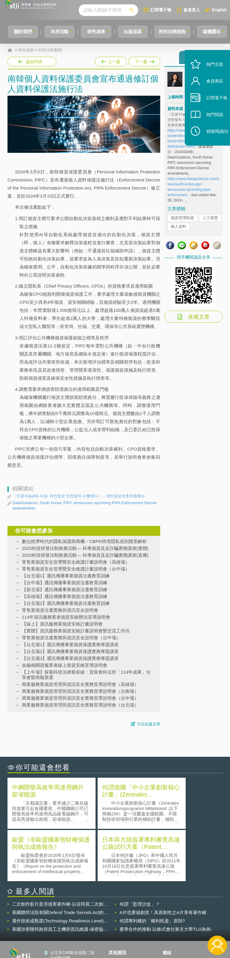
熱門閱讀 (210, 125)
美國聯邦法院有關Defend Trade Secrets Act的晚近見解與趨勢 (60, 859)
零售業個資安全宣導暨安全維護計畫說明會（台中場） (76, 568)
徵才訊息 (120, 916)
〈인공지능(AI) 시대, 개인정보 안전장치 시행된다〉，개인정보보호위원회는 (79, 496)
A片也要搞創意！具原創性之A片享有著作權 (162, 859)
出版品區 (137, 31)
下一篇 (143, 60)
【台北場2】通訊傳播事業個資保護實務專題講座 (70, 651)
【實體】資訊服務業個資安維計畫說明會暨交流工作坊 (76, 630)
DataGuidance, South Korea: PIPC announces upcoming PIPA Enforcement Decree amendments (85, 505)
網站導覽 (120, 933)
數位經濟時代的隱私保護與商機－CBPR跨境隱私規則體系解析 (84, 541)
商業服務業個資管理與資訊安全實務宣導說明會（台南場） (80, 691)
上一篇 (111, 60)
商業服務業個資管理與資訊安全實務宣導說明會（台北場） (80, 704)
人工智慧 (210, 220)
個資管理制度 (182, 220)
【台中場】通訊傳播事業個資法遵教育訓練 (64, 582)
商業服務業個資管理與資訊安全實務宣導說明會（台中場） (80, 698)
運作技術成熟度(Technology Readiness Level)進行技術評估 (60, 867)
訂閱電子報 (171, 9)
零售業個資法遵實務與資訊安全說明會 (60, 610)
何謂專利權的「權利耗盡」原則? (152, 867)
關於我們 (19, 31)
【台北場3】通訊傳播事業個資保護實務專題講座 (70, 658)
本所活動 (59, 31)
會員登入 (202, 9)
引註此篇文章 (148, 724)
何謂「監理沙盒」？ (139, 850)
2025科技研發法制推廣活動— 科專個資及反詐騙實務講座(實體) (85, 548)
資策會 (172, 908)
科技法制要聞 (50, 50)
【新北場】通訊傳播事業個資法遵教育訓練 (64, 589)
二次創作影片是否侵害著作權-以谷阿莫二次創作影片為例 (60, 851)
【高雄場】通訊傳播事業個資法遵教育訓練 (64, 596)
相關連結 (195, 908)
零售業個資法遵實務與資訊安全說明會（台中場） (71, 637)
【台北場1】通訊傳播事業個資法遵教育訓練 (66, 575)
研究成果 (98, 31)
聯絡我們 (120, 925)
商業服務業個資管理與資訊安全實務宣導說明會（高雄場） (80, 684)
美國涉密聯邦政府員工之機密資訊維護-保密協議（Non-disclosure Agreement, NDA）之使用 (60, 876)
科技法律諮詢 (179, 31)
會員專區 (210, 92)
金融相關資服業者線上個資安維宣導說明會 (64, 665)
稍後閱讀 (212, 142)
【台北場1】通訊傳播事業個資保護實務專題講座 (70, 644)
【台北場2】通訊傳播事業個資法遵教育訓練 (66, 603)
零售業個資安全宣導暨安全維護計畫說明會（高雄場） (76, 562)
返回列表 (34, 61)
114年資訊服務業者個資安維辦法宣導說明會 (66, 617)
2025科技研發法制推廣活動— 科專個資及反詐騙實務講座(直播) (85, 555)
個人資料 (178, 229)
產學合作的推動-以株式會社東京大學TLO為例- (165, 875)
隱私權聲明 (122, 908)
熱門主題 (210, 75)
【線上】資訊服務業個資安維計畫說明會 (62, 623)
